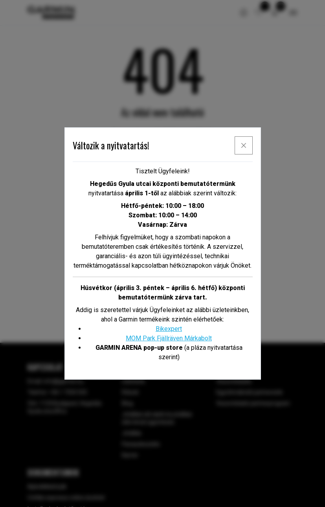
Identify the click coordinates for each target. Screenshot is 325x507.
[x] (244, 145)
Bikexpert (169, 328)
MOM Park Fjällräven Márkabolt (169, 338)
